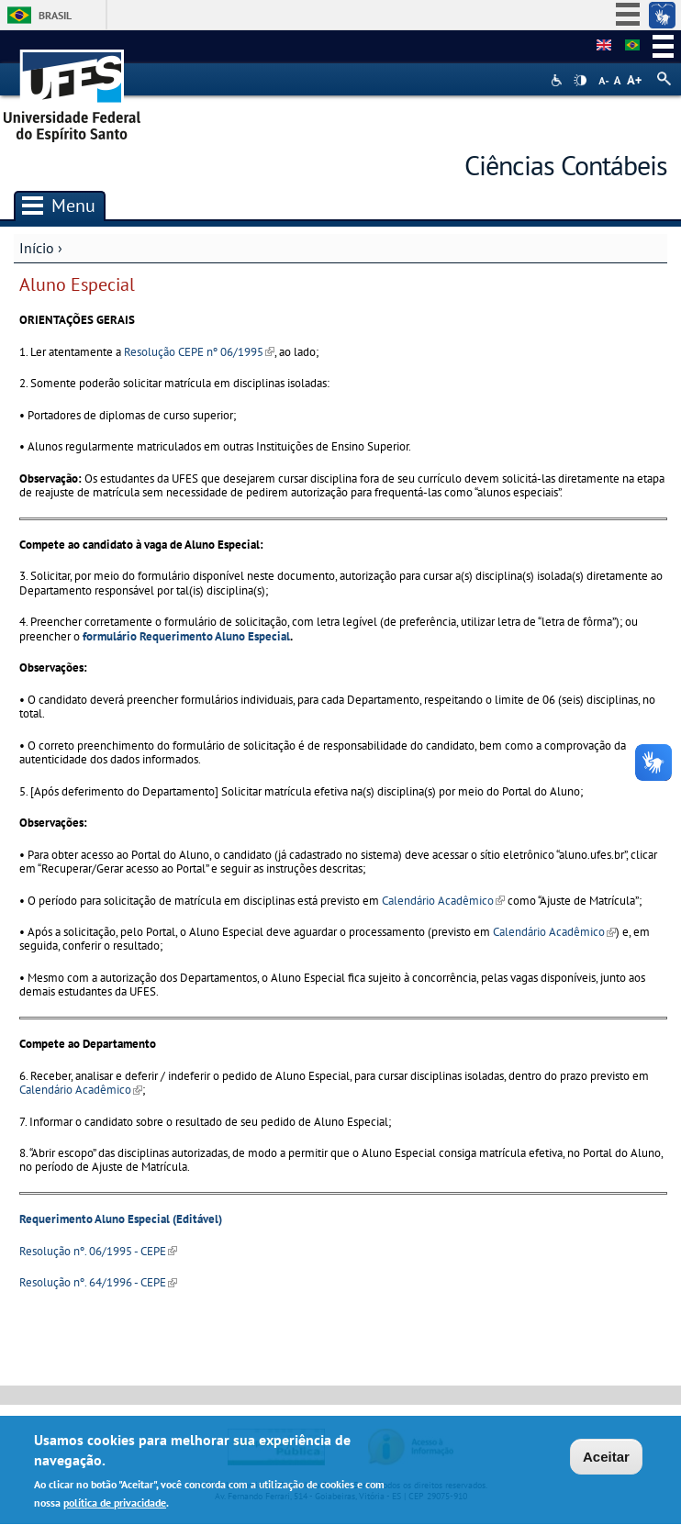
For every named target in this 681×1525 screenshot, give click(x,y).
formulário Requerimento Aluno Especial (186, 636)
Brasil (55, 15)
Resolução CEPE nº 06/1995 (199, 352)
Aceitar (606, 1459)
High (580, 80)
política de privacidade (114, 1505)
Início (36, 248)
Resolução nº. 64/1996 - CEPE (98, 1282)
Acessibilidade (558, 80)
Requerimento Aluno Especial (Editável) (120, 1219)
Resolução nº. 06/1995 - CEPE (98, 1251)
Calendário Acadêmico (443, 900)
